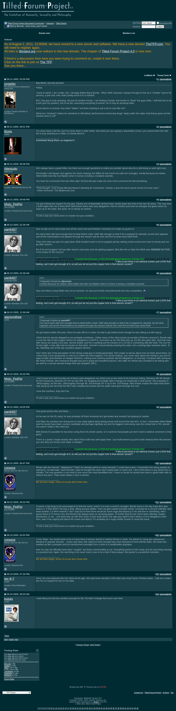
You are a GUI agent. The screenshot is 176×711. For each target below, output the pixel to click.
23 (82, 708)
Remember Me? (164, 23)
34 (109, 708)
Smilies (7, 666)
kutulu (8, 599)
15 (63, 708)
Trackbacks (8, 671)
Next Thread (95, 645)
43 (130, 708)
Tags (6, 635)
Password (136, 27)
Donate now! (44, 33)
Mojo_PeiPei (13, 204)
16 (66, 708)
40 (123, 708)
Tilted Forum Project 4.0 (118, 51)
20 (75, 708)
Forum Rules (9, 679)
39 (121, 708)
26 (90, 708)
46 (137, 708)
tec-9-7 (9, 579)
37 (116, 708)
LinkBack (148, 75)
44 (133, 708)
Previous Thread (82, 645)
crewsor (9, 468)
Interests (50, 23)
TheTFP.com (154, 44)
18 (71, 708)
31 (102, 708)
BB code (7, 664)
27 (92, 708)
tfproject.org (27, 51)
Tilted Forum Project (153, 693)
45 (135, 708)
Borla (8, 131)
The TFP (46, 62)
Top (172, 693)
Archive (166, 693)
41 (125, 708)
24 (85, 708)
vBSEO (96, 702)
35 (111, 708)
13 (58, 708)
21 (78, 708)
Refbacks (8, 675)
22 (80, 708)
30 (99, 708)
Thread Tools (163, 75)
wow (16, 639)
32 (104, 708)
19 (73, 708)
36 (113, 708)
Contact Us (138, 693)
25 (87, 708)
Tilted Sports (61, 23)
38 (118, 708)
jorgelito (9, 84)
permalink (165, 79)
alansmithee (13, 317)
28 (94, 708)
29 (97, 708)
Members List (129, 33)
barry (6, 639)
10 (51, 708)
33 (106, 708)
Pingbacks (8, 673)
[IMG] (6, 668)
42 (128, 708)
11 (54, 708)
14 (61, 708)
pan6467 (10, 229)
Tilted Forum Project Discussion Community (26, 23)
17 (68, 708)
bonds (11, 639)
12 (56, 708)
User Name (137, 23)
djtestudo (10, 168)
